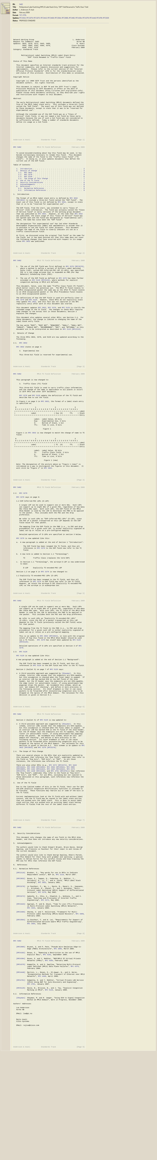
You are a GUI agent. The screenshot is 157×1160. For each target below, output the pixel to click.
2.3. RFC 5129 (25, 192)
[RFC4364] (59, 848)
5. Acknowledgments (25, 201)
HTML (25, 15)
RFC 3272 (52, 843)
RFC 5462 (7, 12)
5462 (21, 4)
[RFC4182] (40, 848)
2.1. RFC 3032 (25, 188)
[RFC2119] (75, 361)
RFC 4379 (70, 848)
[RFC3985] (20, 848)
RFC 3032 (73, 216)
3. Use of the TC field (27, 197)
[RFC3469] (40, 845)
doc (4, 6)
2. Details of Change (26, 186)
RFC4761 (99, 18)
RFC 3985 (70, 845)
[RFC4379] (20, 850)
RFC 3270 (69, 292)
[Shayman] (65, 742)
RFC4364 (78, 18)
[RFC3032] (20, 219)
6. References (23, 203)
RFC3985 (65, 18)
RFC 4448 (31, 850)
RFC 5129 (36, 307)
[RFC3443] (20, 845)
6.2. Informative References (31, 208)
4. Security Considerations (29, 199)
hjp (2, 4)
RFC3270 (29, 18)
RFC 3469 (31, 845)
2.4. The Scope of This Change (32, 195)
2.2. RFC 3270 (25, 190)
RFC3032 (22, 18)
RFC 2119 (66, 361)
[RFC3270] (78, 292)
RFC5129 (106, 18)
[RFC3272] (61, 843)
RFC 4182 (31, 848)
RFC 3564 (50, 845)
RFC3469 (51, 18)
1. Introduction (24, 184)
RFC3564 (58, 18)
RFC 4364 (50, 848)
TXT (20, 15)
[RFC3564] (59, 845)
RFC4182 (72, 18)
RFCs (6, 9)
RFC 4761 (54, 850)
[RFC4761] (63, 850)
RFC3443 (44, 18)
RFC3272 (37, 18)
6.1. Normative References (31, 205)
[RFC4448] (40, 850)
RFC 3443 (72, 843)
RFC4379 (86, 18)
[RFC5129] (45, 307)
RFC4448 (93, 18)
